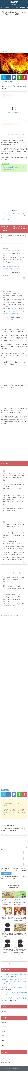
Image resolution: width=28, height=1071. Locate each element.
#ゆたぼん (12, 266)
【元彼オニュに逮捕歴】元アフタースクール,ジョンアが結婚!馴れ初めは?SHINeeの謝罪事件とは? (13, 981)
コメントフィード (6, 1060)
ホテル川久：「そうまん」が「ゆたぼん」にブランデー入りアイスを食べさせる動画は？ (14, 216)
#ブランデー (14, 311)
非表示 (15, 210)
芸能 (8, 789)
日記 (2, 1036)
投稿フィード (4, 1058)
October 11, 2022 (8, 319)
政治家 (3, 1031)
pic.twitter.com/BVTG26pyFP (11, 268)
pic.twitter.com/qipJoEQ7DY (11, 313)
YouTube (4, 1022)
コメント (4, 834)
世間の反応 (5, 220)
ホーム (2, 7)
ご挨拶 (17, 7)
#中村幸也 (17, 266)
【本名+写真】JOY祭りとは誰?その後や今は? (14, 992)
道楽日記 (14, 2)
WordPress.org (5, 1062)
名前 (3, 849)
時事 (4, 789)
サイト (3, 862)
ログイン (3, 1056)
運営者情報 (22, 7)
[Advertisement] (14, 31)
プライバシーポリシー (9, 7)
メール (3, 856)
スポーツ (3, 1026)
